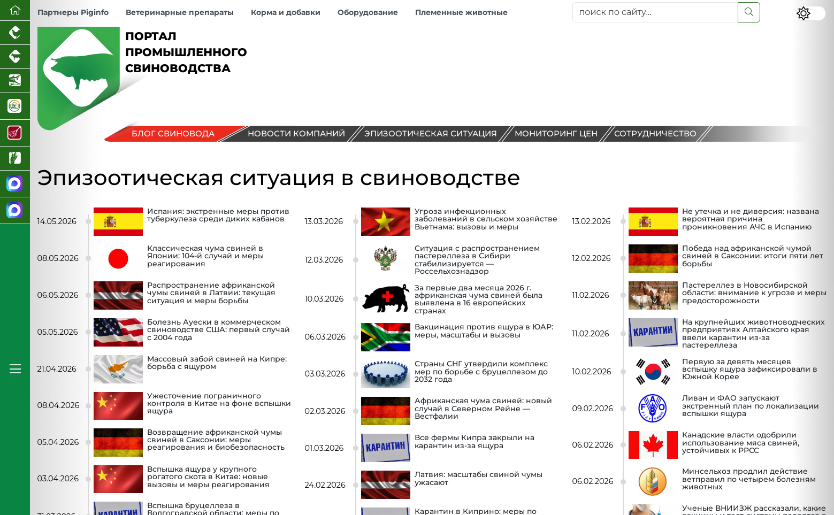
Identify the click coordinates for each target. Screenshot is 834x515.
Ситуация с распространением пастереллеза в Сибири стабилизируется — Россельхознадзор (477, 259)
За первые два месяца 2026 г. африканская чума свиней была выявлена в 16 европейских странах (478, 299)
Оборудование (368, 12)
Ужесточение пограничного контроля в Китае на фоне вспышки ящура (219, 404)
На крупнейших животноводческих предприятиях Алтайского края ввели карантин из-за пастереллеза (753, 333)
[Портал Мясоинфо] (15, 133)
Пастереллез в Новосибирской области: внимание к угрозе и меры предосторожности (754, 293)
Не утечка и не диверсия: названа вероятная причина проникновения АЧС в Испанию (750, 219)
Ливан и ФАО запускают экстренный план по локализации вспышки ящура (750, 406)
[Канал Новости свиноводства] (15, 184)
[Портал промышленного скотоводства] (15, 57)
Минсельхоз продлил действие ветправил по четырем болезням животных (749, 479)
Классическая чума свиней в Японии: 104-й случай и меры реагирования (205, 256)
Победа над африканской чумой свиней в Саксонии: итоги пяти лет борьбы (752, 256)
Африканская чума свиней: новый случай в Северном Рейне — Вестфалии (483, 409)
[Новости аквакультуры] (15, 81)
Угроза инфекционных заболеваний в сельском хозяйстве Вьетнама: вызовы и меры (486, 219)
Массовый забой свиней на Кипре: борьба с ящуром (217, 363)
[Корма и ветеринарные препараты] (15, 106)
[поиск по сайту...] (655, 12)
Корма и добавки (285, 12)
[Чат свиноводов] (15, 210)
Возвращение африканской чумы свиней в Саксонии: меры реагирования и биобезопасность (216, 440)
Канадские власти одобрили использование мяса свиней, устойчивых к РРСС (740, 443)
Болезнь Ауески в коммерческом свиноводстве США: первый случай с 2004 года (218, 330)
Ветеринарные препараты (180, 12)
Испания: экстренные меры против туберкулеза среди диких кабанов (218, 215)
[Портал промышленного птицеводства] (15, 33)
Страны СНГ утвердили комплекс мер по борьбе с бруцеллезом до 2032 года (481, 372)
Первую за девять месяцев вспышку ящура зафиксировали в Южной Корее (749, 370)
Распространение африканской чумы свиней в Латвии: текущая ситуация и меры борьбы (211, 293)
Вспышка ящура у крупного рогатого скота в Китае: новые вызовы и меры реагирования (208, 477)
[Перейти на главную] (15, 10)
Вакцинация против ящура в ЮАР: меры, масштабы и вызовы (484, 331)
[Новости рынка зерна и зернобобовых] (15, 159)
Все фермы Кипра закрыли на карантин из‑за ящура (474, 442)
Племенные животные (461, 12)
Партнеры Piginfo (73, 12)
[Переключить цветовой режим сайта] (811, 13)
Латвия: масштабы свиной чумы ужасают (478, 479)
